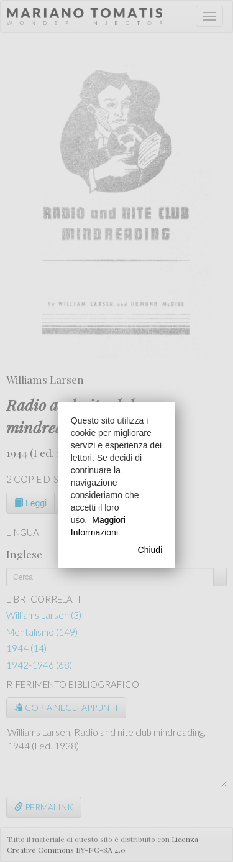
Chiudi (150, 550)
